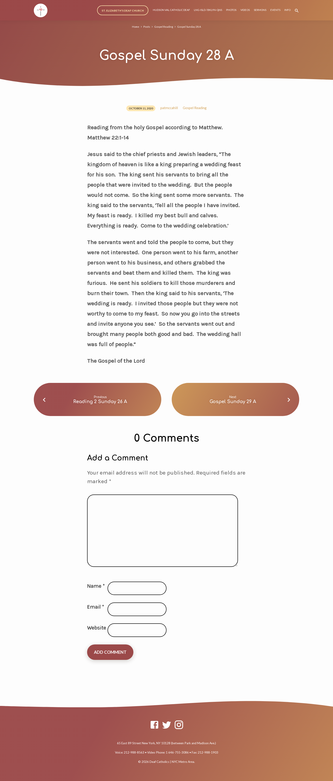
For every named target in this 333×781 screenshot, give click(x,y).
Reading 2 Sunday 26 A (100, 401)
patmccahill (169, 108)
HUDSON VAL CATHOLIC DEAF (171, 10)
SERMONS (260, 10)
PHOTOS (231, 10)
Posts (146, 26)
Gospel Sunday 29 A (233, 401)
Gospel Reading (164, 26)
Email (95, 607)
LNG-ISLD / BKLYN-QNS (208, 10)
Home (135, 26)
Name (96, 586)
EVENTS (275, 10)
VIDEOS (245, 10)
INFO (287, 10)
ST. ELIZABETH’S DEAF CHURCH (123, 10)
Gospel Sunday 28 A (190, 26)
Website (96, 627)
